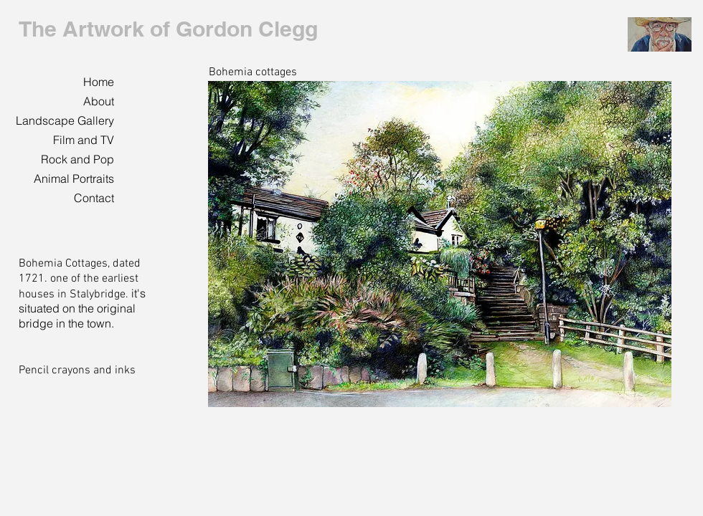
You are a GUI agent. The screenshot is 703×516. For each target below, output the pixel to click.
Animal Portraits (74, 178)
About (98, 101)
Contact (94, 198)
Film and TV (83, 140)
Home (98, 82)
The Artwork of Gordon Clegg (168, 29)
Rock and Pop (77, 159)
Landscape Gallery (65, 120)
